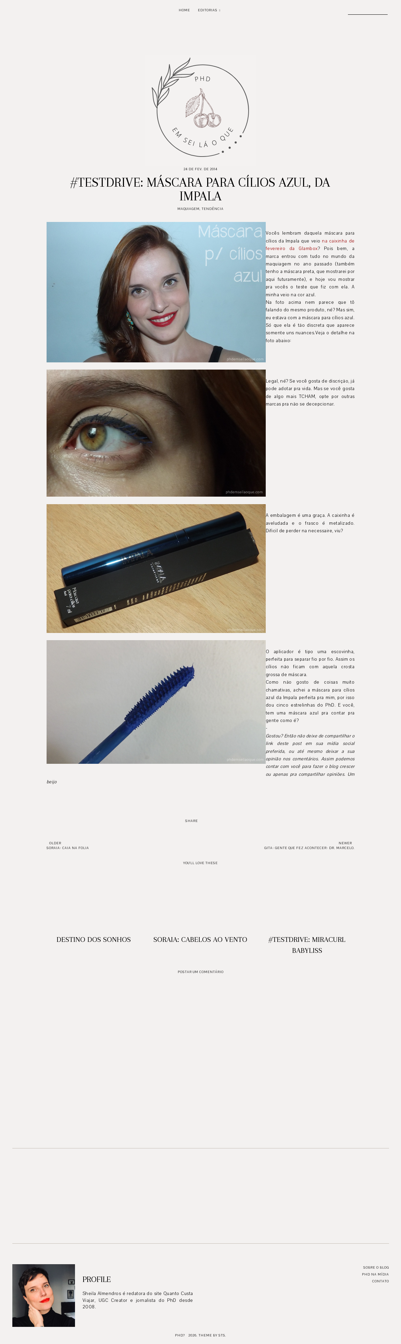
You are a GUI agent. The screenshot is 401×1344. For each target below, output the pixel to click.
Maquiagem (188, 209)
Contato (380, 1281)
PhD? (180, 1335)
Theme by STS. (212, 1335)
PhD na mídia (375, 1274)
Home (184, 10)
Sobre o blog (376, 1267)
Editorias (207, 10)
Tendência (213, 209)
